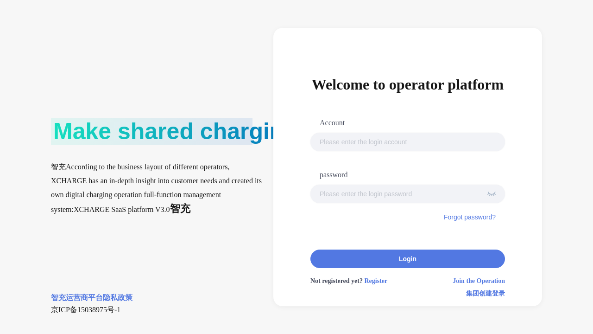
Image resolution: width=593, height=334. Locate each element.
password (333, 175)
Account (332, 123)
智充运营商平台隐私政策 (91, 298)
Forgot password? (470, 217)
